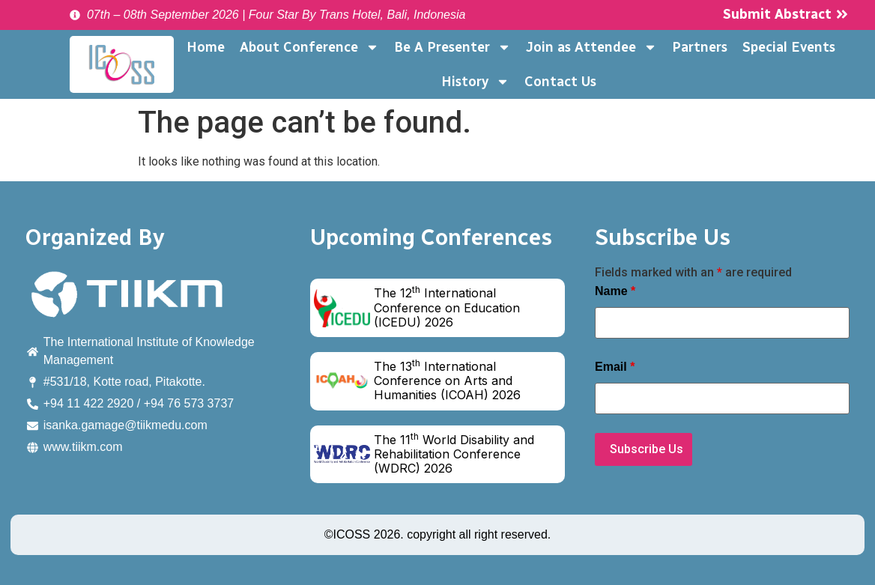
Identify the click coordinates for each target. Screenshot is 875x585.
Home (206, 47)
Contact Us (560, 81)
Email (615, 367)
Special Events (788, 47)
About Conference (309, 47)
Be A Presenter (452, 47)
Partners (699, 47)
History (475, 81)
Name (615, 291)
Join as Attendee (591, 47)
